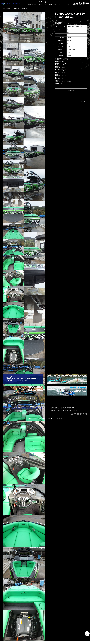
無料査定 (64, 4)
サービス (59, 4)
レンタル (55, 4)
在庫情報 (30, 4)
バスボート (49, 4)
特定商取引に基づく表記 (39, 418)
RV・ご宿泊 (43, 4)
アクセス (69, 4)
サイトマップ (59, 418)
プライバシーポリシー (50, 418)
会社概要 (30, 418)
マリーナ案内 (36, 4)
